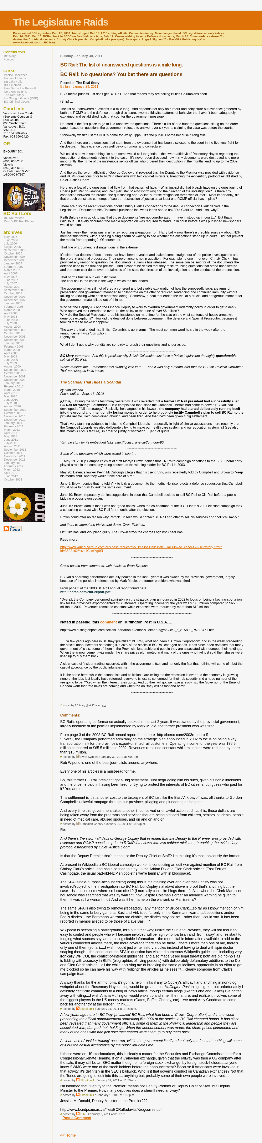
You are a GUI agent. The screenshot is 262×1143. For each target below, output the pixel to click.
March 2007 (12, 270)
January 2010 (13, 383)
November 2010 (14, 416)
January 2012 (13, 463)
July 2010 (10, 403)
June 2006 (11, 240)
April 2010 (10, 393)
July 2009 (10, 363)
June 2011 (11, 439)
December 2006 (14, 260)
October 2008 (13, 333)
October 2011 (13, 453)
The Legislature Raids (60, 22)
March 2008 (12, 310)
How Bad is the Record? (20, 88)
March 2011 (12, 429)
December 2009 (14, 379)
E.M (83, 1114)
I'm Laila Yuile (13, 81)
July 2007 (10, 283)
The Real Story (14, 95)
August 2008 (12, 326)
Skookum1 (87, 1008)
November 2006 (14, 256)
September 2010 (15, 409)
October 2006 (13, 253)
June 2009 (11, 359)
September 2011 (15, 449)
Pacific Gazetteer (15, 75)
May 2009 (10, 356)
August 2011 (12, 446)
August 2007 (12, 286)
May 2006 (10, 236)
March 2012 (12, 469)
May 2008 (10, 316)
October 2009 (13, 373)
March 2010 (12, 389)
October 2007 (13, 293)
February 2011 (14, 426)
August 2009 (12, 366)
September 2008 (15, 330)
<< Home (68, 1135)
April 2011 (10, 433)
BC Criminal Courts (17, 101)
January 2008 (13, 303)
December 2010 (14, 419)
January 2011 (13, 423)
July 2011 (10, 443)
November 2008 (14, 336)
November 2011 (14, 456)
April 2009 (10, 353)
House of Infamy (15, 78)
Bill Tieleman (12, 85)
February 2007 (14, 266)
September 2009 (15, 369)
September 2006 (15, 250)
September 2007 (15, 290)
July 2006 (10, 243)
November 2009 (14, 376)
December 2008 (14, 340)
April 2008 (10, 313)
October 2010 (13, 413)
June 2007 (11, 280)
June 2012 (11, 476)
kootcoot (9, 59)
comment (108, 622)
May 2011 (10, 436)
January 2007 (13, 263)
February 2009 (14, 346)
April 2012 (10, 472)
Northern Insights (15, 91)
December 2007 (14, 300)
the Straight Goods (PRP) (21, 98)
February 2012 (14, 466)
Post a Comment (76, 1118)
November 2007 (14, 296)
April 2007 (10, 273)
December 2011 (14, 459)
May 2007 (10, 276)
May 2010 (10, 396)
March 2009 (12, 350)
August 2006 (12, 246)
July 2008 (10, 323)
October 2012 (13, 479)
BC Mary (10, 56)
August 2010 (12, 406)
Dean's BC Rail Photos (19, 221)
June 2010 (11, 399)
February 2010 (14, 386)
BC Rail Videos (14, 218)
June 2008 (11, 320)
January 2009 (13, 343)
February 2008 (14, 306)
